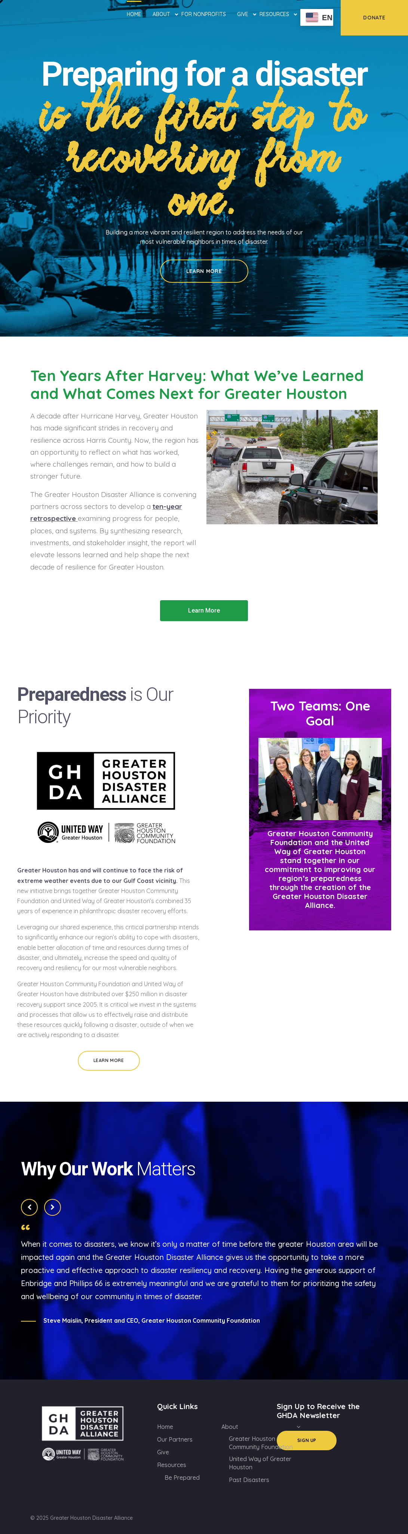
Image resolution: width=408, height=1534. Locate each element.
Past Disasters (249, 1480)
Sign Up (306, 1440)
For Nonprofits (203, 14)
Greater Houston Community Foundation (261, 1443)
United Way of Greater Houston (260, 1463)
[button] (204, 610)
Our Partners (175, 1439)
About (161, 14)
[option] (204, 168)
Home (134, 14)
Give (242, 14)
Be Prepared (182, 1477)
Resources (274, 14)
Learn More (204, 271)
